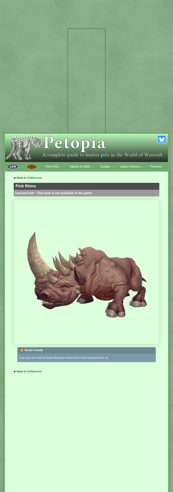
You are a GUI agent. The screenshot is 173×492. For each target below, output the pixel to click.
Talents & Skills (81, 167)
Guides (107, 167)
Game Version (132, 167)
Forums (158, 166)
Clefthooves (34, 177)
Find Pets (53, 167)
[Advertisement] (86, 95)
